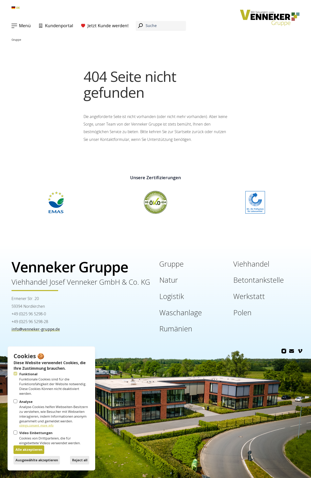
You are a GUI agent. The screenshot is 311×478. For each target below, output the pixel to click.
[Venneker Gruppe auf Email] (291, 351)
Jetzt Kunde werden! (105, 25)
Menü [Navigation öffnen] (25, 25)
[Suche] (140, 25)
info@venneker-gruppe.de (36, 329)
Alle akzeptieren (28, 449)
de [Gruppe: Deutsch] (16, 8)
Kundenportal (55, 25)
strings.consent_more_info (36, 425)
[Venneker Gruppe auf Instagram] (283, 351)
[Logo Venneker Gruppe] (269, 18)
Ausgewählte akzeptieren (36, 460)
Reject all (79, 460)
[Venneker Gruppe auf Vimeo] (300, 351)
